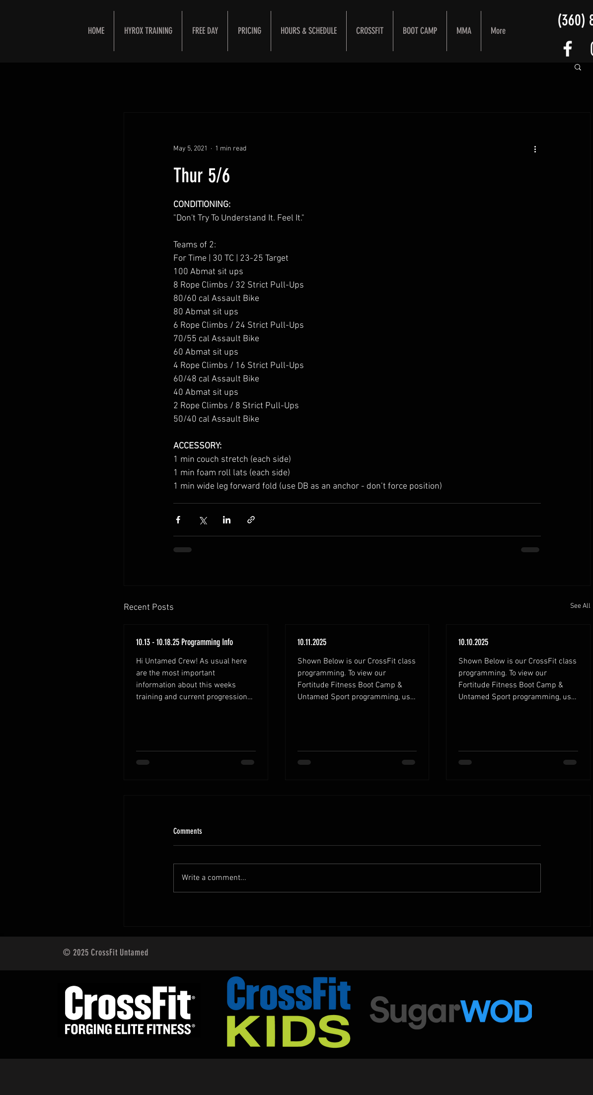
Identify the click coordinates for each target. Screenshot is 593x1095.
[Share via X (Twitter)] (202, 519)
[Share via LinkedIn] (226, 519)
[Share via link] (251, 519)
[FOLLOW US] (567, 48)
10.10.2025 (473, 642)
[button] (578, 67)
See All (580, 606)
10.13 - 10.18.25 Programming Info (184, 642)
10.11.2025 (311, 642)
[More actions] (535, 148)
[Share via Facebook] (178, 519)
